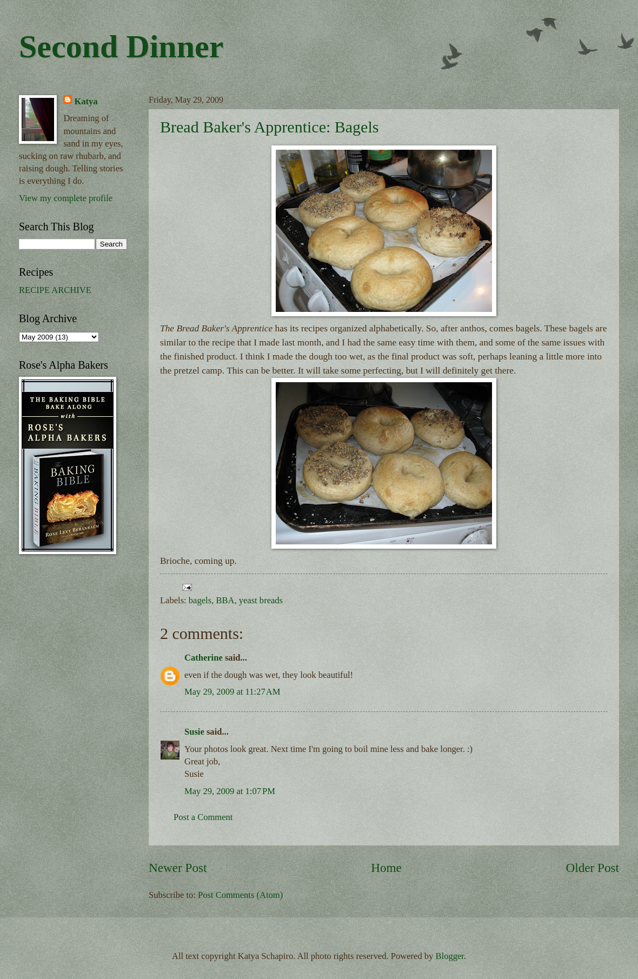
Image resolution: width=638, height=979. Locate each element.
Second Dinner (121, 46)
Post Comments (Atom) (240, 895)
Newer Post (178, 868)
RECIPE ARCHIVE (55, 290)
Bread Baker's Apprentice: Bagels (269, 127)
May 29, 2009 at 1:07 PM (229, 791)
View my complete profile (65, 198)
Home (386, 868)
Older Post (592, 868)
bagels (200, 600)
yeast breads (261, 600)
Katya (85, 101)
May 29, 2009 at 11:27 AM (232, 692)
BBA (225, 600)
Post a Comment (203, 817)
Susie (194, 732)
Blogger (450, 956)
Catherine (203, 657)
